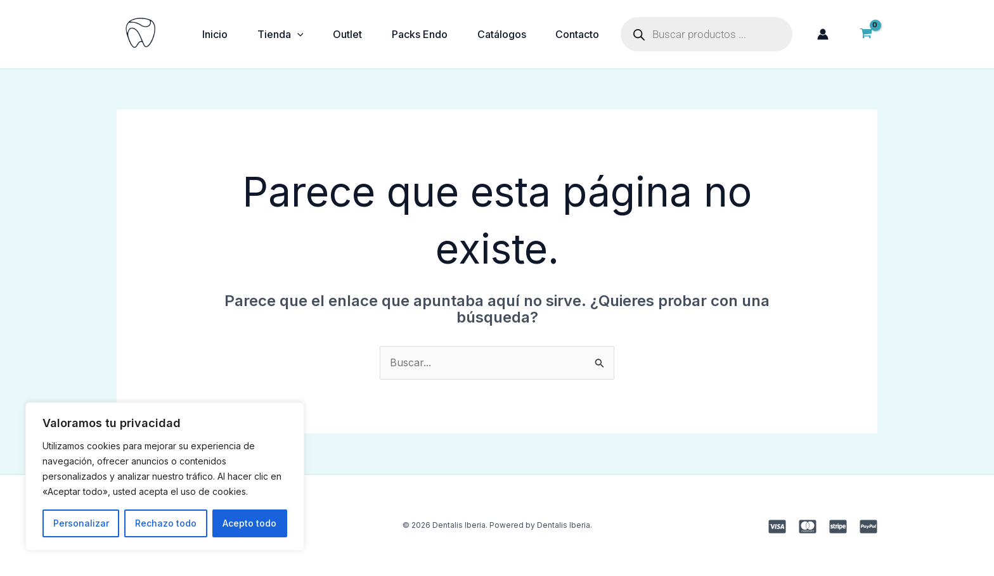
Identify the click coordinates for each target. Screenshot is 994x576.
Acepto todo (249, 523)
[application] (298, 34)
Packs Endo (423, 34)
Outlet (350, 34)
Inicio (215, 34)
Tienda (282, 34)
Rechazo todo (166, 523)
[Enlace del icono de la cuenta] (823, 34)
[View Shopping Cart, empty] (865, 34)
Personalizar (81, 523)
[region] (164, 476)
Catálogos (505, 34)
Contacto (582, 34)
